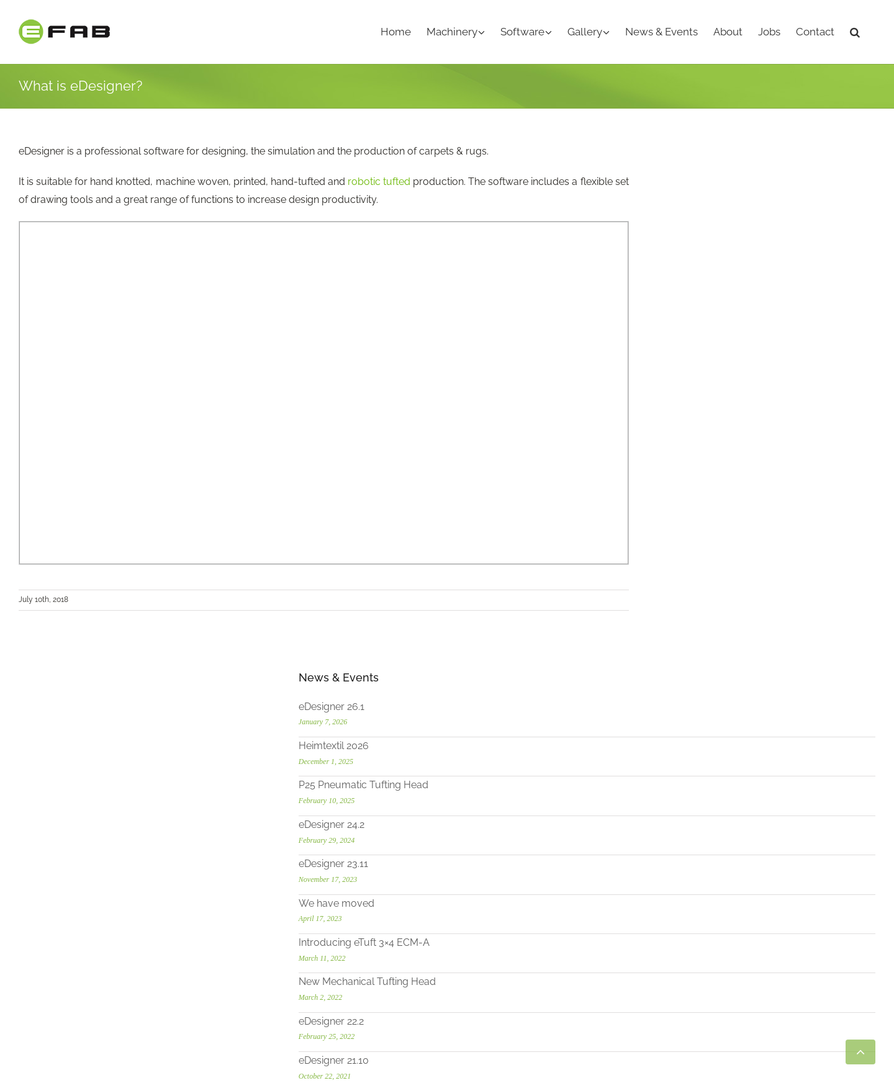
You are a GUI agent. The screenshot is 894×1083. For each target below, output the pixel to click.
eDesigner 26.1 (711, 180)
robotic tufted (379, 181)
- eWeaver (480, 937)
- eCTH (472, 830)
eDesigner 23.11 (713, 338)
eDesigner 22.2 (711, 495)
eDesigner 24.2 (711, 298)
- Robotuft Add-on (498, 901)
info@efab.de (63, 903)
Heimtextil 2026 (714, 219)
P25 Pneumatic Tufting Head (743, 259)
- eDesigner (482, 883)
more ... (35, 776)
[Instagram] (48, 955)
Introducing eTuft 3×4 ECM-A (744, 416)
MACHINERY (485, 741)
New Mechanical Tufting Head (747, 456)
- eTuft (470, 759)
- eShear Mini (486, 812)
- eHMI (471, 919)
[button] (855, 32)
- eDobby (478, 955)
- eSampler (482, 776)
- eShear (475, 794)
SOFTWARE (483, 865)
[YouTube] (25, 955)
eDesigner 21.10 (714, 535)
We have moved (716, 377)
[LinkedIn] (71, 955)
